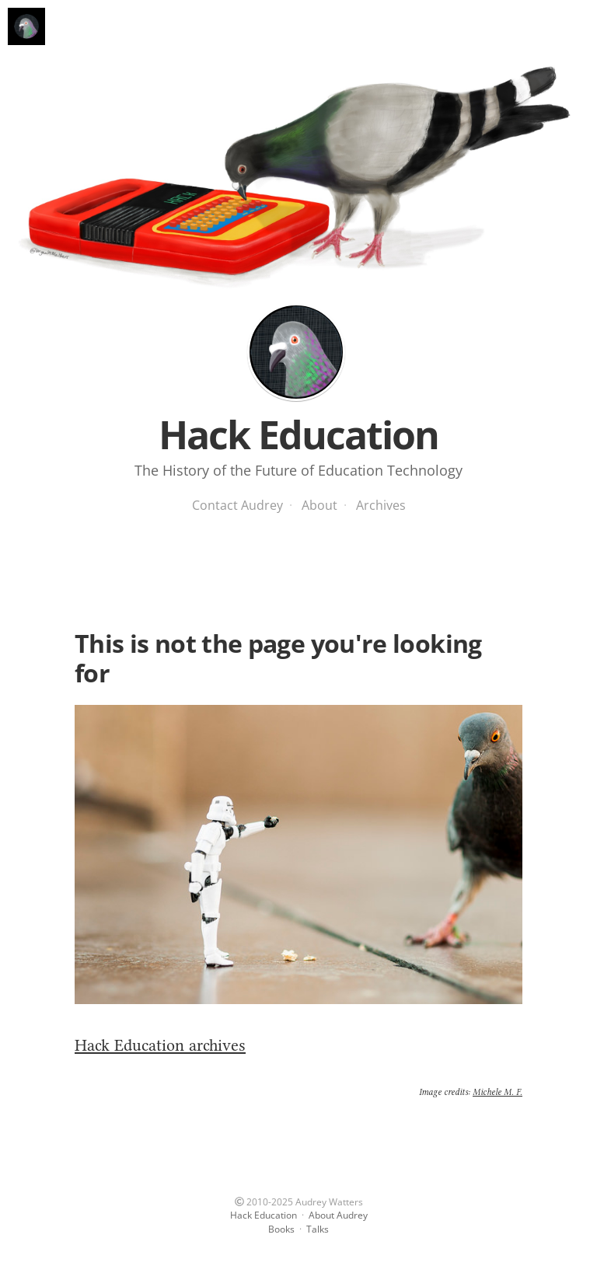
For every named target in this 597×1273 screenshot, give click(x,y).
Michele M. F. (497, 1091)
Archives (381, 505)
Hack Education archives (160, 1045)
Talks (317, 1229)
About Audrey (338, 1215)
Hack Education (296, 352)
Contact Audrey (237, 505)
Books (281, 1229)
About (319, 505)
